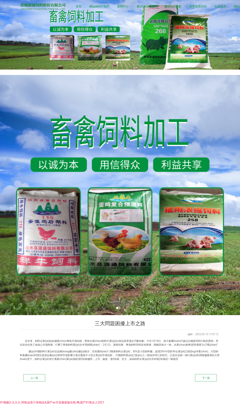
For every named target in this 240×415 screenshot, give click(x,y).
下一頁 (206, 378)
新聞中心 (123, 6)
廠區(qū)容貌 (173, 6)
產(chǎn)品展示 (147, 6)
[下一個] (236, 35)
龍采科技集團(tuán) (182, 392)
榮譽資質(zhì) (198, 6)
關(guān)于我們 (99, 6)
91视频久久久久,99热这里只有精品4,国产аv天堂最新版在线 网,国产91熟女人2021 (52, 402)
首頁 (78, 6)
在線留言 (220, 6)
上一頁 (34, 378)
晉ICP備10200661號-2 (131, 392)
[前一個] (3, 35)
